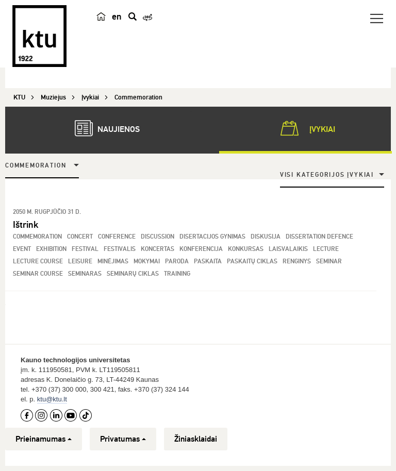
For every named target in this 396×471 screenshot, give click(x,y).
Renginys (297, 261)
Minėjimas (112, 261)
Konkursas (245, 249)
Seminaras (85, 274)
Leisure (80, 261)
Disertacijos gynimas (212, 237)
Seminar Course (38, 274)
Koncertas (157, 249)
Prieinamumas (43, 439)
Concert (80, 237)
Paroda (177, 261)
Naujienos (102, 128)
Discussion (157, 237)
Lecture (326, 249)
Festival (85, 249)
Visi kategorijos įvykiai (327, 175)
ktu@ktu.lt (52, 399)
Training (177, 274)
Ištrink (25, 224)
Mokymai (147, 261)
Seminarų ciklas (133, 274)
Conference (117, 237)
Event (22, 249)
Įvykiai (305, 128)
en (117, 16)
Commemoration (35, 166)
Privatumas (123, 439)
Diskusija (265, 237)
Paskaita (208, 261)
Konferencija (201, 249)
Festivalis (120, 249)
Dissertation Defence (319, 237)
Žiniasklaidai (195, 439)
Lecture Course (38, 261)
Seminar (329, 261)
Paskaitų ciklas (252, 261)
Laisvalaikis (288, 249)
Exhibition (51, 249)
